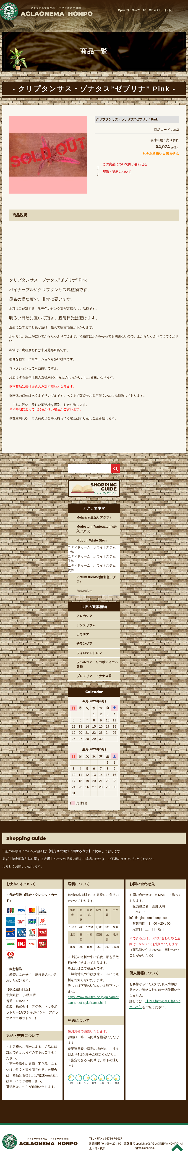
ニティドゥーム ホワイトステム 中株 (93, 549)
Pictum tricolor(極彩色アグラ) (96, 579)
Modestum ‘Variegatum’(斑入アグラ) (96, 529)
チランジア (84, 643)
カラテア (82, 634)
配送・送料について (113, 172)
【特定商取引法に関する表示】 (69, 851)
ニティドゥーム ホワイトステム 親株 (93, 568)
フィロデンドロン (89, 653)
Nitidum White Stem (91, 540)
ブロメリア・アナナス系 (94, 676)
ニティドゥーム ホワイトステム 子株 (93, 559)
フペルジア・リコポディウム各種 (97, 664)
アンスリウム (86, 625)
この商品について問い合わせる (121, 165)
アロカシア (84, 616)
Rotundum (84, 591)
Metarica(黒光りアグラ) (93, 517)
